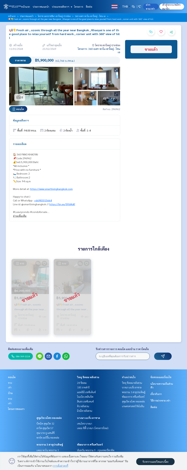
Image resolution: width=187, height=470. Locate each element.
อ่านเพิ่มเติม (19, 215)
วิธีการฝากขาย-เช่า (160, 400)
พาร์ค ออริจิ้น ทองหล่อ (48, 437)
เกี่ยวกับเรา (156, 394)
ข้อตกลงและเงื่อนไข (160, 377)
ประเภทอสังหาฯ (61, 6)
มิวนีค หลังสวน (84, 410)
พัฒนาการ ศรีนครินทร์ (90, 444)
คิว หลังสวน (83, 406)
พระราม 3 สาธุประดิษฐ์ (50, 444)
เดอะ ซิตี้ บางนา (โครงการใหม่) (92, 428)
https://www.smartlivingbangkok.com (51, 188)
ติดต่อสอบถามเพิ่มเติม (20, 349)
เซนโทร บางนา (84, 423)
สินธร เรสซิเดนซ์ (85, 401)
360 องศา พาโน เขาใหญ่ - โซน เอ (90, 16)
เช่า (10, 387)
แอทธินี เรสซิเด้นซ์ (86, 392)
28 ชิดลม (82, 382)
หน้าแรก (25, 6)
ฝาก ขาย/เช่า (150, 6)
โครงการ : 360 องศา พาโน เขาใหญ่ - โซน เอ (99, 50)
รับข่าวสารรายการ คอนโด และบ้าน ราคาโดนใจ (122, 349)
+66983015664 (43, 200)
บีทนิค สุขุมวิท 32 (45, 423)
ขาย (10, 382)
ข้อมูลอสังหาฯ (21, 120)
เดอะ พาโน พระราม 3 (48, 450)
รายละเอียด (19, 144)
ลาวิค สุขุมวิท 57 (45, 428)
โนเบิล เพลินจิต (85, 396)
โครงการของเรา (16, 408)
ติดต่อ (89, 6)
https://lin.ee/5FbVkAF (62, 204)
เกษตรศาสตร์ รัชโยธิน (133, 406)
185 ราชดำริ (83, 387)
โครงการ (78, 6)
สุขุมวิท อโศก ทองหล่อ (49, 417)
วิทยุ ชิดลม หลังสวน (88, 377)
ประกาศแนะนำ (41, 6)
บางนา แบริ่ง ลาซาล (88, 417)
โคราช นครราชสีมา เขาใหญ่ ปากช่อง (54, 16)
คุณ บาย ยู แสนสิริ (46, 432)
